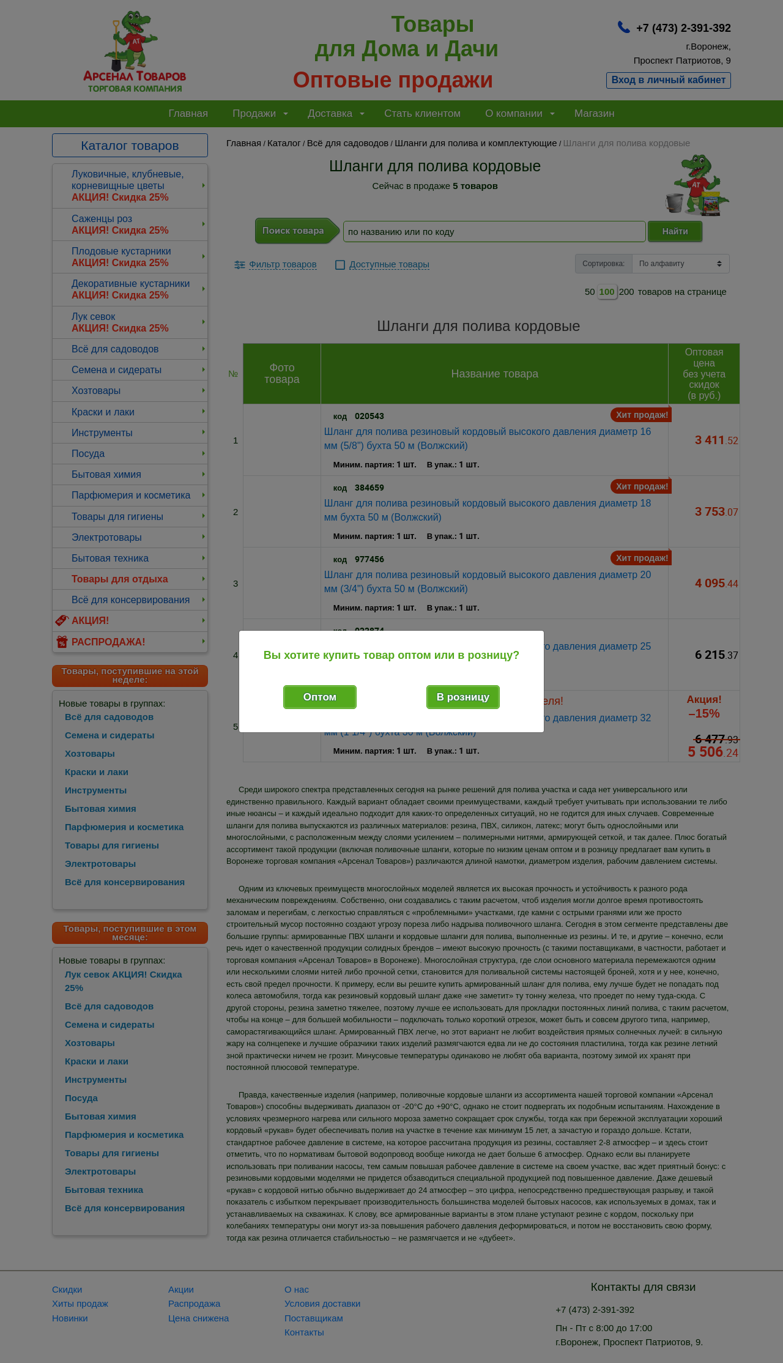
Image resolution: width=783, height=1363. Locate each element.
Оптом (319, 697)
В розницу (463, 697)
